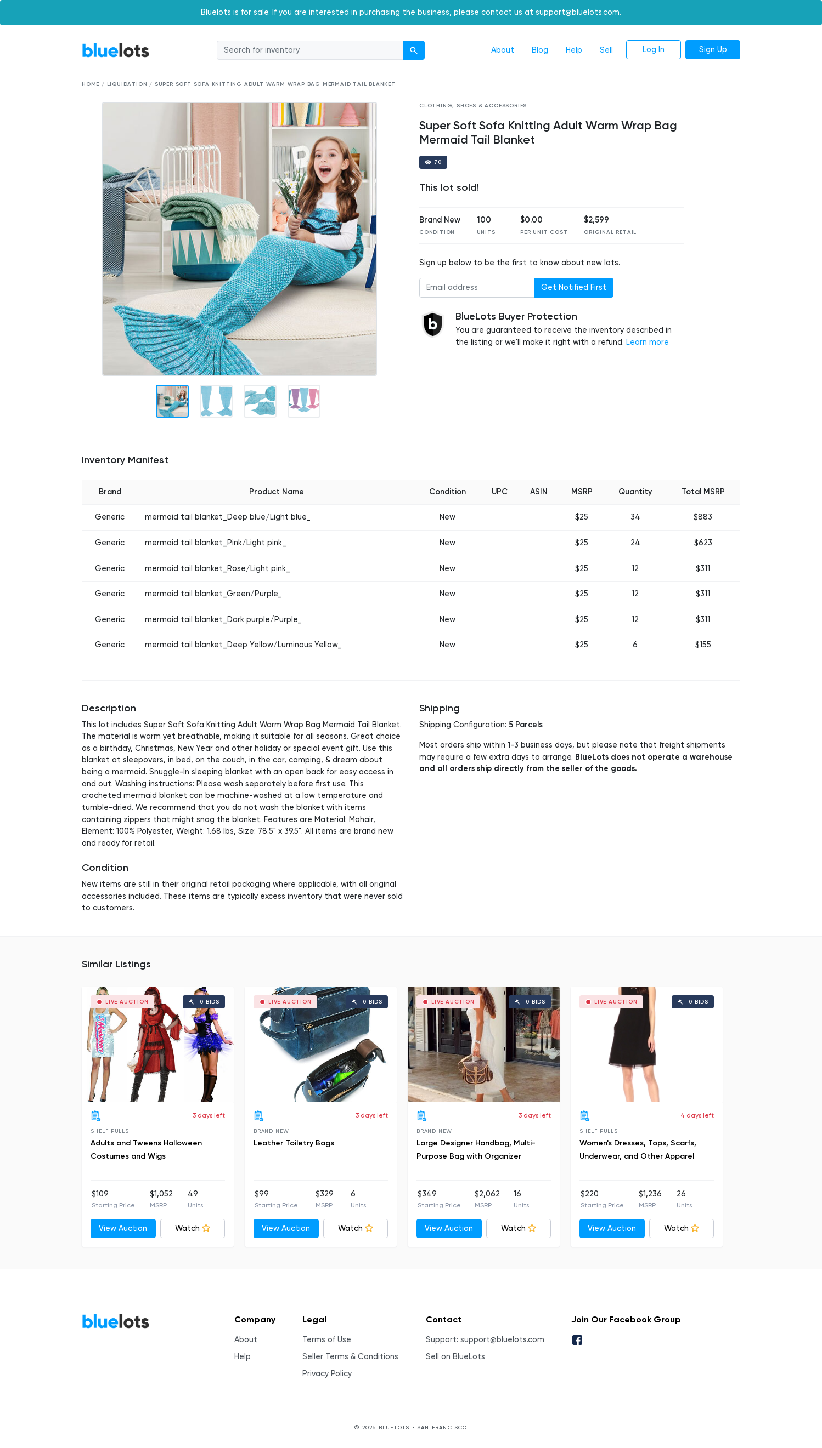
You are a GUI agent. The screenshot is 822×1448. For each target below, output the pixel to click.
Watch (192, 1228)
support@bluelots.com (502, 1339)
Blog (540, 50)
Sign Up (713, 49)
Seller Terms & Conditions (350, 1356)
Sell (606, 50)
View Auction (123, 1228)
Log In (654, 49)
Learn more (647, 342)
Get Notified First (573, 287)
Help (574, 50)
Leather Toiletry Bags (294, 1143)
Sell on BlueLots (455, 1356)
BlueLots (116, 50)
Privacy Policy (327, 1373)
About (502, 50)
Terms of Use (326, 1339)
